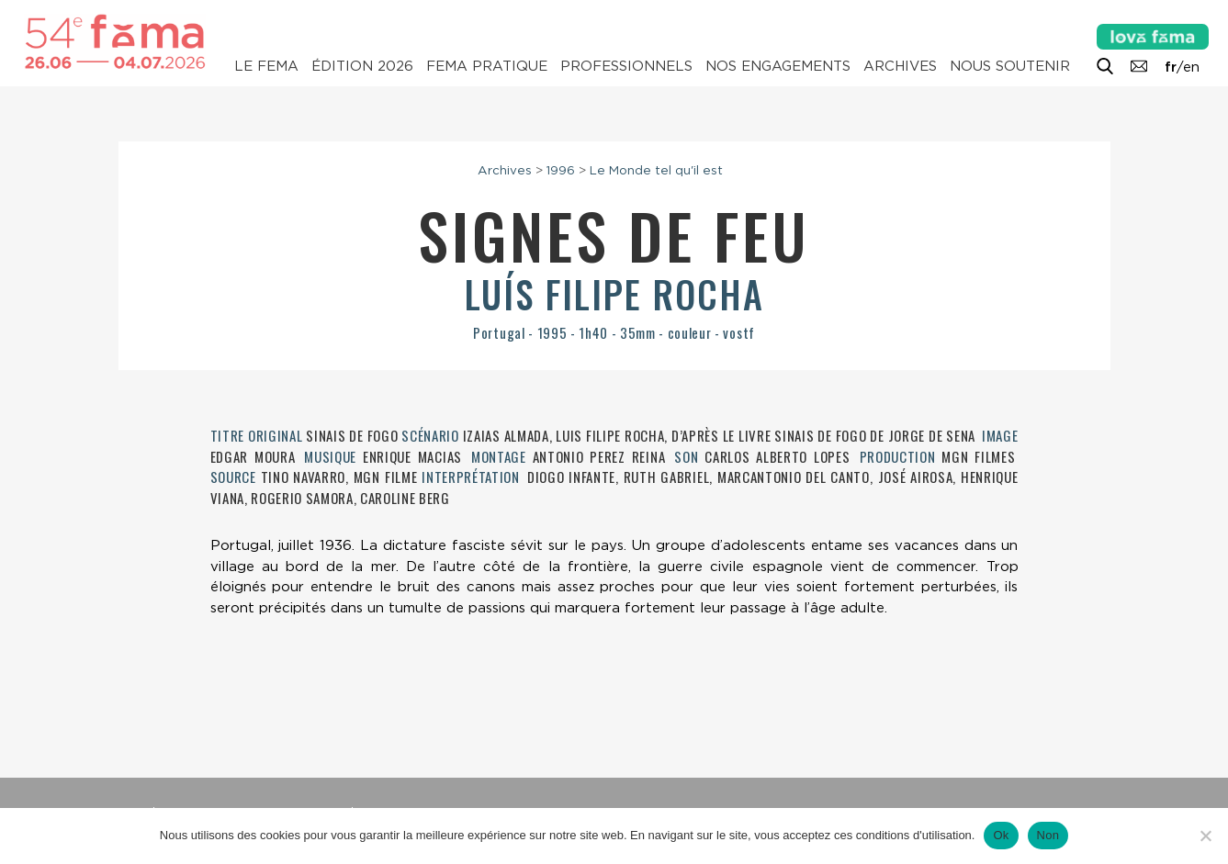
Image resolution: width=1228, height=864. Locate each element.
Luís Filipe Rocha (614, 293)
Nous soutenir (1010, 66)
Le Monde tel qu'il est (656, 170)
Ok (1000, 835)
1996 (560, 170)
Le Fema (266, 66)
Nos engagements (778, 66)
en (1191, 67)
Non (1048, 835)
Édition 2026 (362, 66)
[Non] (1205, 835)
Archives (900, 66)
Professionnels (626, 66)
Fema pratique (486, 66)
